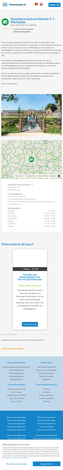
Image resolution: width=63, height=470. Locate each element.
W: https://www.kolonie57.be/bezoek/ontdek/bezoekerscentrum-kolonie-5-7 (31, 202)
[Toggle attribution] (58, 176)
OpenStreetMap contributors (47, 176)
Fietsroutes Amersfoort (16, 430)
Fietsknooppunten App (16, 395)
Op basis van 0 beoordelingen (24, 29)
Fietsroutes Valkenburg (16, 435)
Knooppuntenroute (46, 373)
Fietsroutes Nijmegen (16, 423)
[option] (31, 115)
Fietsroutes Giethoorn (16, 438)
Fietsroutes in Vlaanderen (46, 370)
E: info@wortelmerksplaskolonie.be (22, 199)
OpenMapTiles (31, 176)
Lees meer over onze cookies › (19, 458)
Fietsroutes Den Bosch (46, 430)
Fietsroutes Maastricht (16, 426)
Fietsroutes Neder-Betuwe (46, 435)
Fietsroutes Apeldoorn (46, 417)
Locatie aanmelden (46, 398)
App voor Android (16, 398)
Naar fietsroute (30, 324)
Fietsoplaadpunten (16, 376)
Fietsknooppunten (16, 370)
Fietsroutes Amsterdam (16, 417)
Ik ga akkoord (46, 464)
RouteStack (20, 176)
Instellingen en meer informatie (17, 464)
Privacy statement (46, 395)
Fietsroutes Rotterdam (16, 420)
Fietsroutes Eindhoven (46, 423)
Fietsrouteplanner (16, 373)
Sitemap (46, 401)
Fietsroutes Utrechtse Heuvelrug (46, 438)
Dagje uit (46, 379)
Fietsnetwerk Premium (16, 389)
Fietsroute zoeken (46, 376)
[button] (54, 5)
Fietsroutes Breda (46, 426)
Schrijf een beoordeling (14, 348)
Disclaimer (46, 392)
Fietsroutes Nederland (46, 367)
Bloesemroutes (16, 379)
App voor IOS (16, 401)
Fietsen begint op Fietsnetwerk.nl (16, 367)
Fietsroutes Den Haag (46, 420)
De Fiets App (16, 392)
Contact (46, 389)
